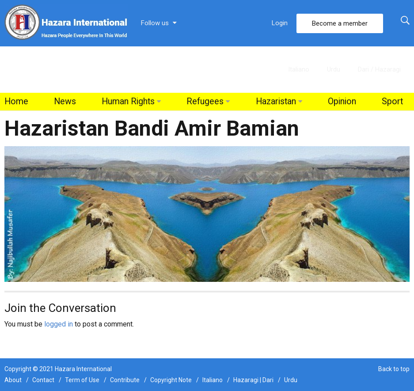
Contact (43, 379)
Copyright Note (171, 379)
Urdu (333, 69)
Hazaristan (276, 101)
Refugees (205, 101)
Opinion (342, 101)
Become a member (340, 23)
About (13, 379)
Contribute (125, 379)
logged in (58, 324)
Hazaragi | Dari (253, 379)
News (65, 101)
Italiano (298, 69)
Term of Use (82, 379)
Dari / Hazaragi (379, 69)
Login (280, 23)
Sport (392, 101)
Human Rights (128, 101)
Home (16, 101)
